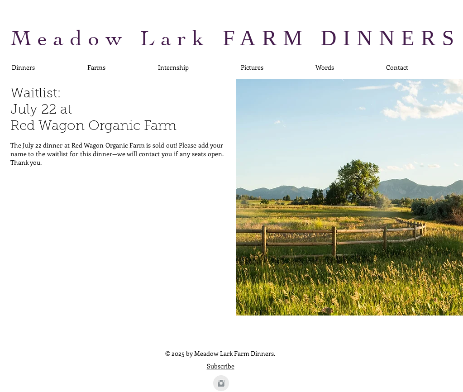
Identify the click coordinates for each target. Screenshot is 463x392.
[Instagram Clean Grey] (221, 383)
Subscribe (220, 366)
